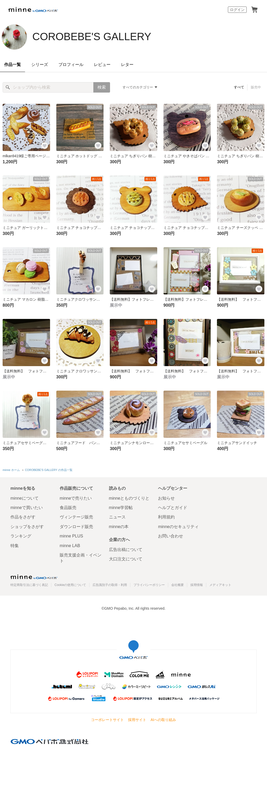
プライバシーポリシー (149, 585)
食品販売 (68, 507)
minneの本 (119, 526)
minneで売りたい (76, 498)
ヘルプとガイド (172, 507)
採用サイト (137, 720)
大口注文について (125, 559)
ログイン (237, 10)
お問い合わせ (170, 536)
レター (127, 64)
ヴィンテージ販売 (76, 517)
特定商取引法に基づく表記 (29, 585)
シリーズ (39, 64)
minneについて (24, 498)
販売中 (256, 87)
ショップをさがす (27, 526)
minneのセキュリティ (178, 526)
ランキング (20, 536)
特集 (14, 545)
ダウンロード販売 (76, 526)
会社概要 (177, 585)
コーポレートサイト (107, 720)
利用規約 (166, 517)
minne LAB (70, 545)
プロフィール (70, 64)
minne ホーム (11, 469)
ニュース (117, 517)
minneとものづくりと (129, 498)
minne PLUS (71, 536)
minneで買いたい (26, 507)
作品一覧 (12, 64)
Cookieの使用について (70, 585)
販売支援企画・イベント (80, 558)
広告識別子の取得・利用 (110, 585)
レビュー (102, 64)
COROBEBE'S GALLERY (91, 36)
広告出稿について (125, 549)
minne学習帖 (121, 507)
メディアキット (220, 585)
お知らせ (166, 498)
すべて (239, 87)
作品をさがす (22, 517)
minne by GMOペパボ (33, 9)
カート (254, 9)
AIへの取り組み (163, 720)
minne (33, 576)
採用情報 (196, 585)
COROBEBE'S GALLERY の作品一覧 (48, 469)
